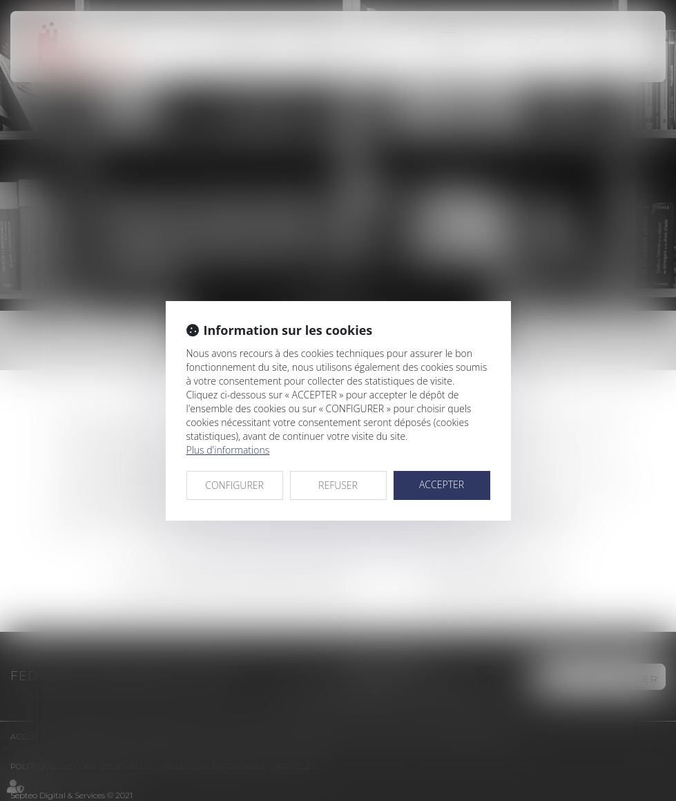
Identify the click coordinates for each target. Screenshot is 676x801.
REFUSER (338, 485)
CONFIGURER (234, 485)
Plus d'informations (228, 449)
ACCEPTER (441, 484)
